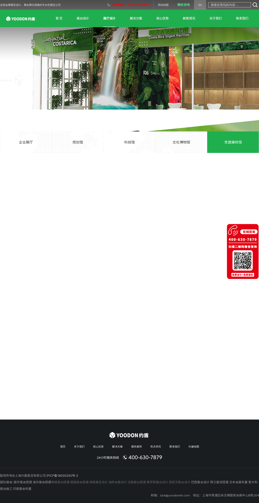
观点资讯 (155, 446)
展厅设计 (109, 18)
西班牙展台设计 (179, 482)
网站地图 (163, 5)
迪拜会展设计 (117, 482)
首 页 (59, 18)
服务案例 (136, 446)
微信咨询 (183, 4)
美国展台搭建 (60, 482)
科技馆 (129, 142)
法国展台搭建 (137, 482)
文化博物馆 (181, 142)
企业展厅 (26, 142)
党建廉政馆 (233, 142)
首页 (62, 446)
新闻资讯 (189, 18)
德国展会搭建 (79, 482)
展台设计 (83, 18)
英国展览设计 (98, 482)
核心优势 (162, 18)
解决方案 (136, 18)
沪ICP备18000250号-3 (62, 475)
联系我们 (242, 18)
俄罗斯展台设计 (157, 482)
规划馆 (77, 142)
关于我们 (215, 18)
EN (200, 5)
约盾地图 (194, 446)
